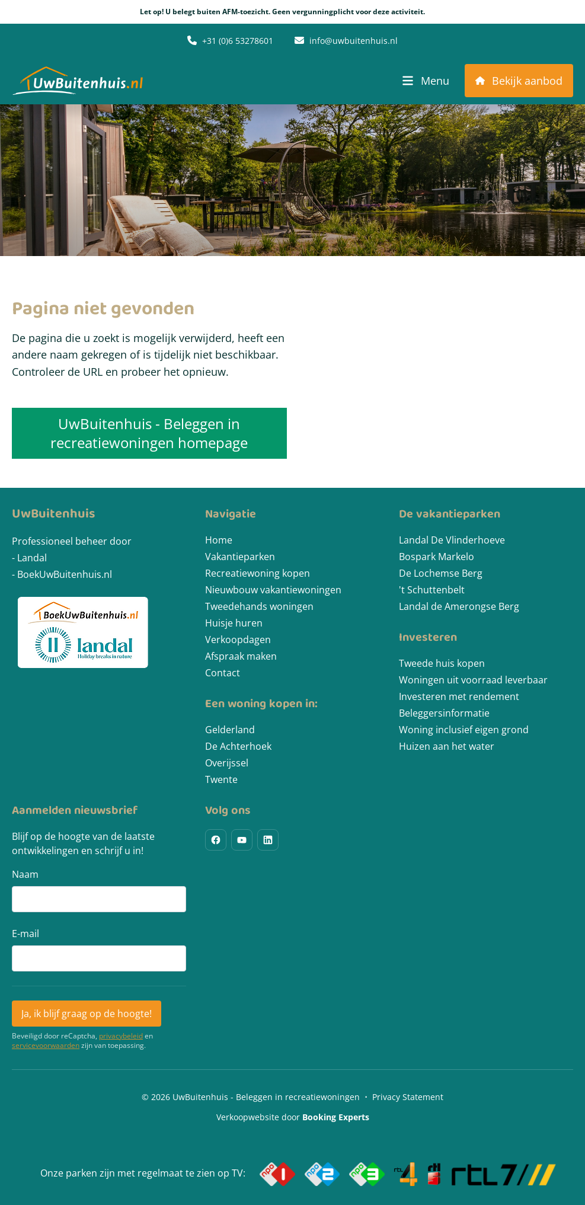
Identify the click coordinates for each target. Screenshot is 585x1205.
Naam (25, 874)
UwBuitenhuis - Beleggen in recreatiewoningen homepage (149, 433)
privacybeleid (121, 1036)
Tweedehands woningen (259, 606)
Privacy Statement (407, 1096)
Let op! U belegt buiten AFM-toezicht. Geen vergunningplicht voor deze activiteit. (292, 12)
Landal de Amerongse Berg (459, 606)
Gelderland (230, 729)
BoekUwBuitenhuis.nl (64, 574)
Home (218, 539)
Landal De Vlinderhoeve (452, 539)
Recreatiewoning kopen (257, 573)
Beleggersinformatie (444, 713)
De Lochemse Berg (440, 573)
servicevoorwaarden (45, 1045)
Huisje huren (234, 622)
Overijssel (226, 762)
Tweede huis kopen (442, 663)
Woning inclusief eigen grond (464, 729)
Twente (221, 779)
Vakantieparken (240, 556)
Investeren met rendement (459, 696)
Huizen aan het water (446, 746)
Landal (32, 557)
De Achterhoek (238, 746)
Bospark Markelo (436, 556)
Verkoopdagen (238, 639)
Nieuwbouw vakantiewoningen (273, 589)
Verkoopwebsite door (292, 1117)
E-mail (25, 933)
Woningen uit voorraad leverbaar (473, 679)
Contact (222, 672)
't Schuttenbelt (432, 589)
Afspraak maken (241, 656)
